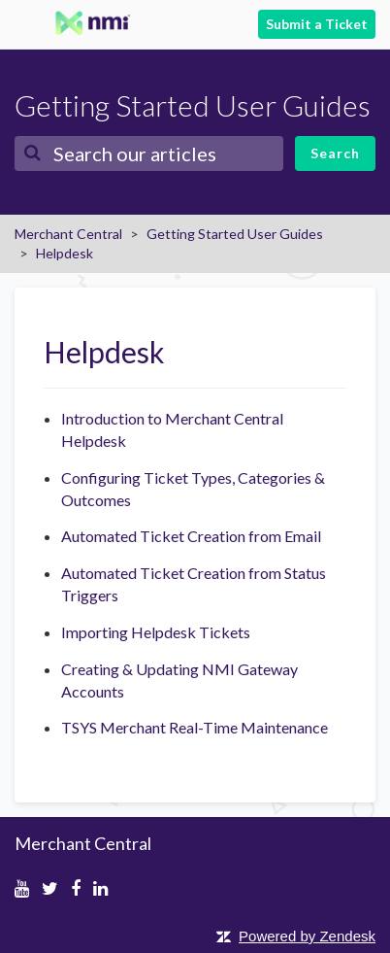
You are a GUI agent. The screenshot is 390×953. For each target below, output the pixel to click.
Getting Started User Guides (234, 233)
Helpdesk (64, 253)
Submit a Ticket (317, 24)
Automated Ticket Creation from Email (191, 536)
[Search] (149, 153)
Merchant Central (68, 233)
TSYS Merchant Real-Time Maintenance (194, 727)
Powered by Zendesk (307, 936)
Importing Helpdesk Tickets (155, 632)
